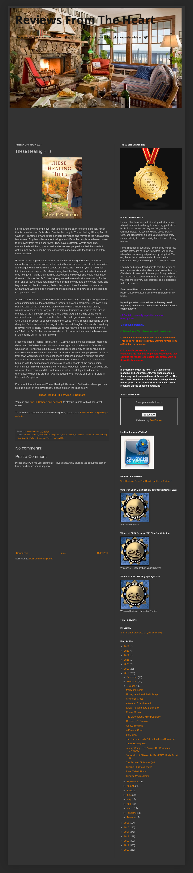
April (129, 804)
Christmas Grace (134, 698)
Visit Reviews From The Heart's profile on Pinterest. (146, 481)
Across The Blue (134, 725)
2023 (127, 650)
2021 (127, 659)
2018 (127, 668)
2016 (127, 823)
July (129, 790)
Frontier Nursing (99, 434)
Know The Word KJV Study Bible (143, 707)
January (131, 817)
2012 (127, 841)
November (132, 681)
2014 (127, 832)
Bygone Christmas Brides (139, 767)
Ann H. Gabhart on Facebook (46, 402)
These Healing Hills (55, 438)
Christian (79, 434)
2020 (127, 664)
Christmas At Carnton (137, 721)
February (131, 813)
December (132, 677)
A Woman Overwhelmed (138, 703)
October (131, 686)
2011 (127, 845)
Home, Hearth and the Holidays (142, 694)
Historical (21, 438)
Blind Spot (131, 734)
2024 (127, 646)
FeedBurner (156, 420)
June (129, 795)
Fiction (88, 434)
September (133, 781)
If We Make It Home (136, 771)
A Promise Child (134, 730)
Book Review (68, 434)
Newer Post (22, 553)
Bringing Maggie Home (137, 776)
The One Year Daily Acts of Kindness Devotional (150, 739)
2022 (127, 655)
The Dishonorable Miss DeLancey (143, 716)
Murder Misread (134, 712)
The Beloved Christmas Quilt (140, 762)
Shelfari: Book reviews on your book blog (141, 632)
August (131, 786)
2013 (127, 836)
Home (63, 553)
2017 (127, 673)
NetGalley (30, 438)
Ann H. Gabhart (31, 434)
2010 (127, 850)
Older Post (102, 553)
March (130, 808)
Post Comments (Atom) (41, 558)
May (129, 799)
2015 (127, 827)
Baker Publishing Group (50, 434)
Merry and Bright (134, 690)
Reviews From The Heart (85, 20)
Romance (40, 438)
